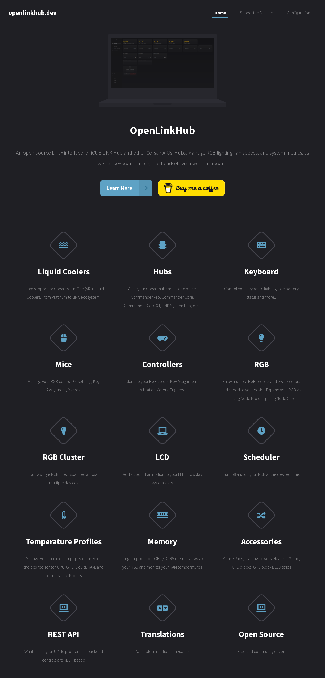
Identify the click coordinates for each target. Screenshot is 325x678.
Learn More (119, 188)
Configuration (298, 12)
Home (220, 12)
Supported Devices (256, 12)
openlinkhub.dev (33, 13)
